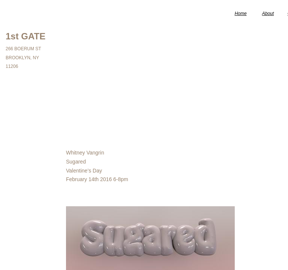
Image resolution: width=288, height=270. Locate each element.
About (268, 13)
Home (241, 13)
